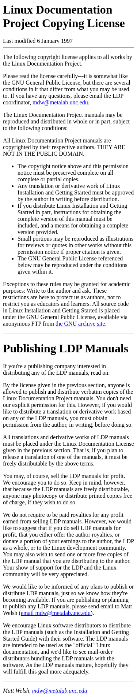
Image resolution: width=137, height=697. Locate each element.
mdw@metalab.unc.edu (60, 102)
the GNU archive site (80, 323)
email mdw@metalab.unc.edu (56, 613)
